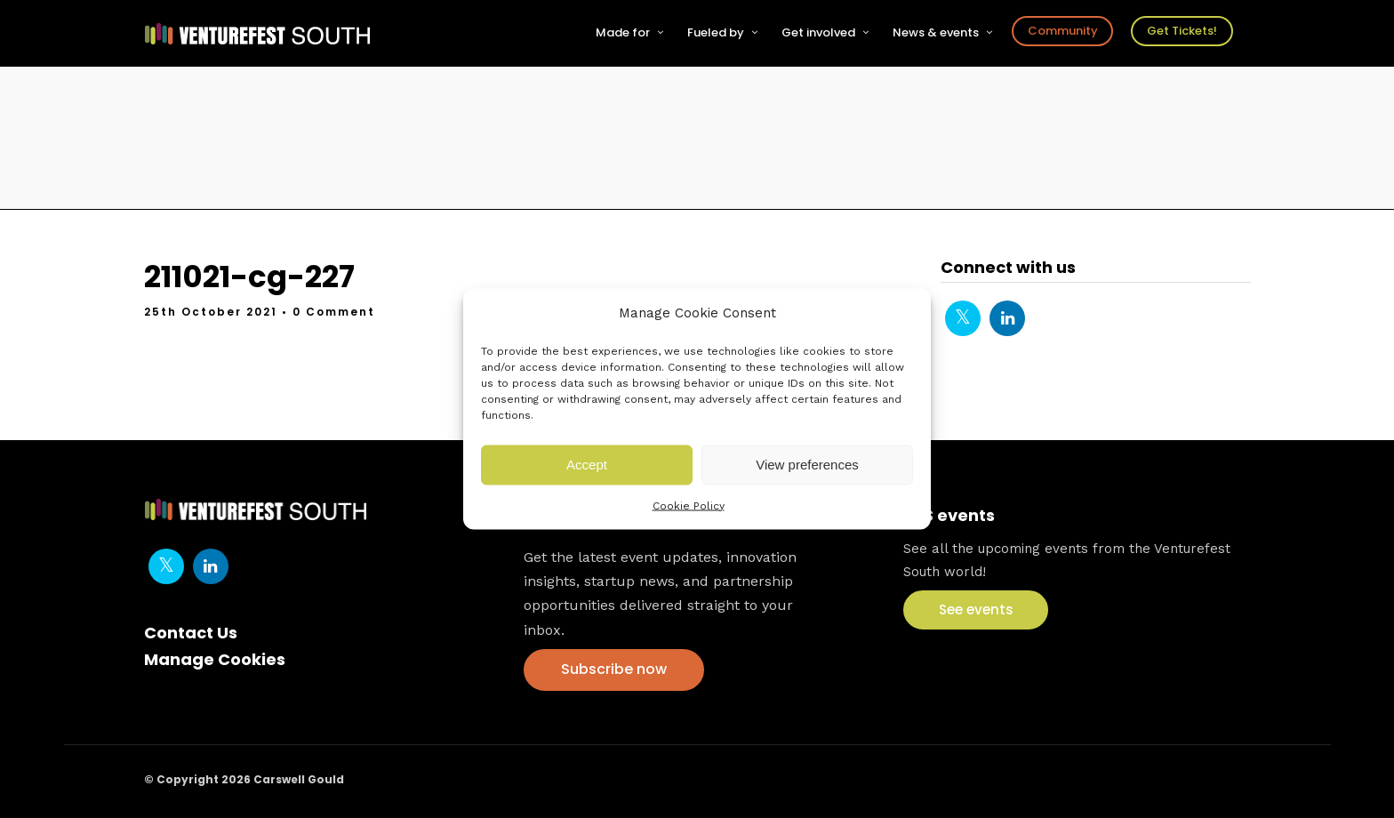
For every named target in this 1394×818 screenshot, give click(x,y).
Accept (586, 464)
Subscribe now (614, 669)
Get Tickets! (1182, 30)
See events (976, 609)
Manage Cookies (214, 659)
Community (1063, 30)
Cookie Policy (689, 505)
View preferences (807, 464)
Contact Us (190, 633)
